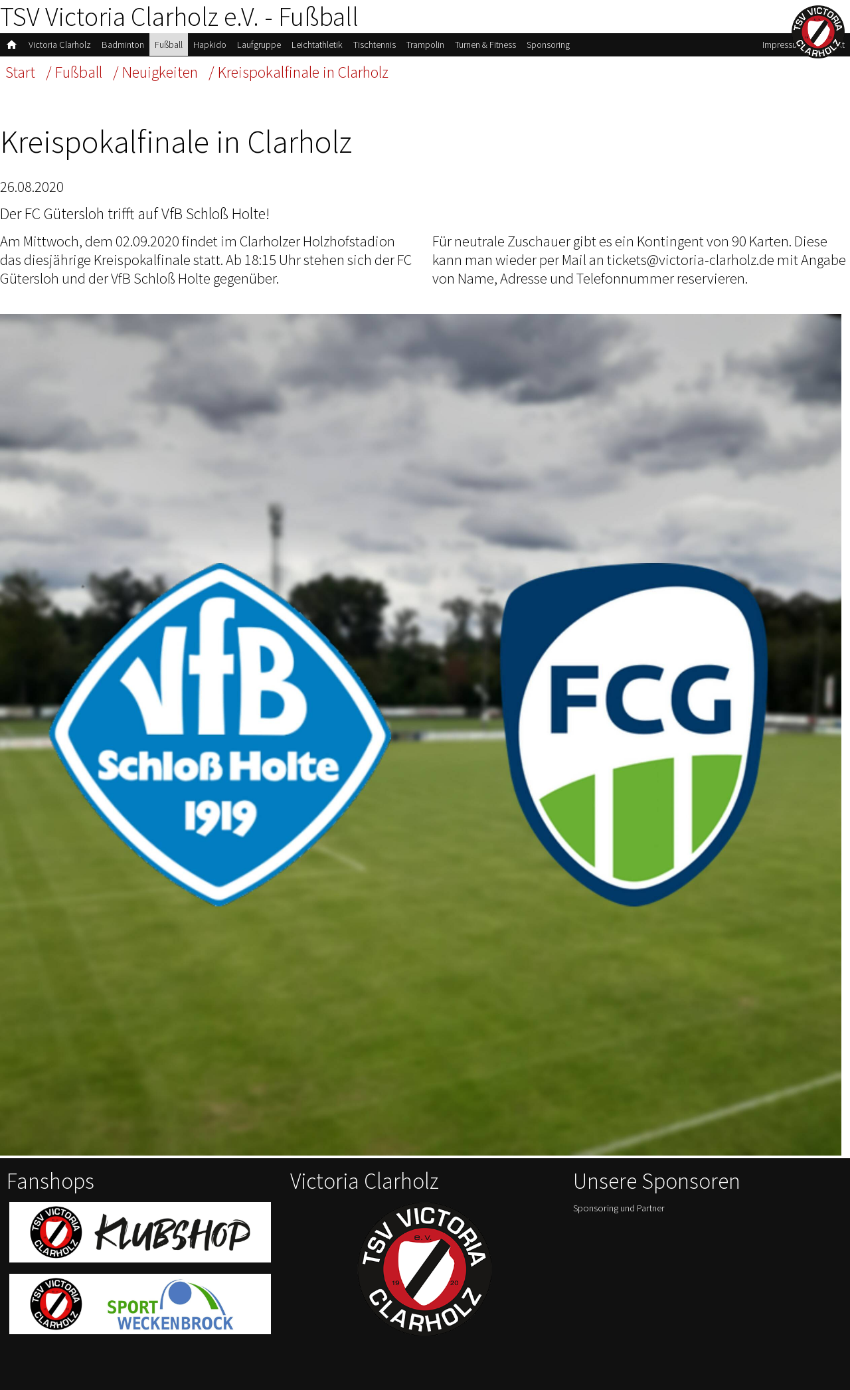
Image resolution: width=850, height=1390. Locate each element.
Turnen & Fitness (485, 44)
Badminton (123, 44)
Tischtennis (374, 44)
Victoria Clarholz (60, 44)
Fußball (169, 44)
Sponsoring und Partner (619, 1208)
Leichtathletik (317, 44)
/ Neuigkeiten (155, 72)
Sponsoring (548, 44)
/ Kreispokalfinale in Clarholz (298, 72)
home (11, 45)
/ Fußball (74, 72)
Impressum (783, 44)
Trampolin (425, 44)
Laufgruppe (259, 44)
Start (20, 72)
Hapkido (209, 44)
